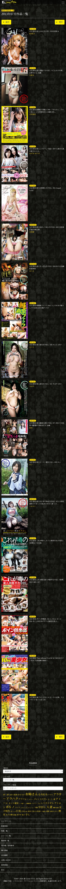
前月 (6, 22)
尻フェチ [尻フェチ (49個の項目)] (13, 811)
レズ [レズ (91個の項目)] (26, 807)
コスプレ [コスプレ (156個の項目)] (43, 799)
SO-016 (32, 186)
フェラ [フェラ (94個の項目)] (39, 803)
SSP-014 (33, 264)
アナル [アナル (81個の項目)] (50, 795)
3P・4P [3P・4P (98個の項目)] (6, 795)
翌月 (60, 22)
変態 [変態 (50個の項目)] (57, 808)
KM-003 (33, 225)
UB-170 (32, 695)
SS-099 (32, 460)
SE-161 (32, 382)
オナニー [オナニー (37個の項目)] (31, 799)
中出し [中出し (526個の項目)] (42, 807)
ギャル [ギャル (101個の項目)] (36, 799)
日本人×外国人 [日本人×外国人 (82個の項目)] (36, 811)
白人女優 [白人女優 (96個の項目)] (9, 815)
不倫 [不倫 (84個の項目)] (36, 807)
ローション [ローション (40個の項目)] (31, 808)
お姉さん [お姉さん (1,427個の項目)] (31, 794)
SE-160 (32, 342)
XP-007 (32, 538)
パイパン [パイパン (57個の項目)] (34, 803)
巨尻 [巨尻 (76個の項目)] (23, 811)
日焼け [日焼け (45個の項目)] (44, 811)
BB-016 (32, 617)
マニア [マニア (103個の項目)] (17, 807)
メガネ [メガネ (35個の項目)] (22, 807)
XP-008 (32, 577)
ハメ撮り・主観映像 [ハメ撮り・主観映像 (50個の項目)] (25, 803)
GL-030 (32, 29)
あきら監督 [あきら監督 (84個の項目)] (13, 795)
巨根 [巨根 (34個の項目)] (26, 811)
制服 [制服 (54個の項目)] (54, 808)
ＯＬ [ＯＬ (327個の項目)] (27, 814)
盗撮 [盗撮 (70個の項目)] (14, 815)
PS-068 (32, 107)
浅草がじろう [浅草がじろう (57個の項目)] (54, 811)
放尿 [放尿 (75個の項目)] (29, 811)
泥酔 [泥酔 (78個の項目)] (47, 811)
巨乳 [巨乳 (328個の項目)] (18, 811)
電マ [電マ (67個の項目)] (23, 815)
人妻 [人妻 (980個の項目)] (49, 807)
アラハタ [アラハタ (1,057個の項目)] (12, 799)
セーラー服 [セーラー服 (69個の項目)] (51, 799)
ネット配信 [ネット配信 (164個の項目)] (14, 803)
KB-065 (32, 303)
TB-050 (32, 656)
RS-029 (32, 146)
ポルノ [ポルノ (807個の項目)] (10, 807)
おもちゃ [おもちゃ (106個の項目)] (21, 795)
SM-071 (32, 421)
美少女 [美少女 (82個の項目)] (19, 815)
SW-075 (32, 499)
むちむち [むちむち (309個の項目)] (43, 794)
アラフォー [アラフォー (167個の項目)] (24, 799)
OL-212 (32, 68)
